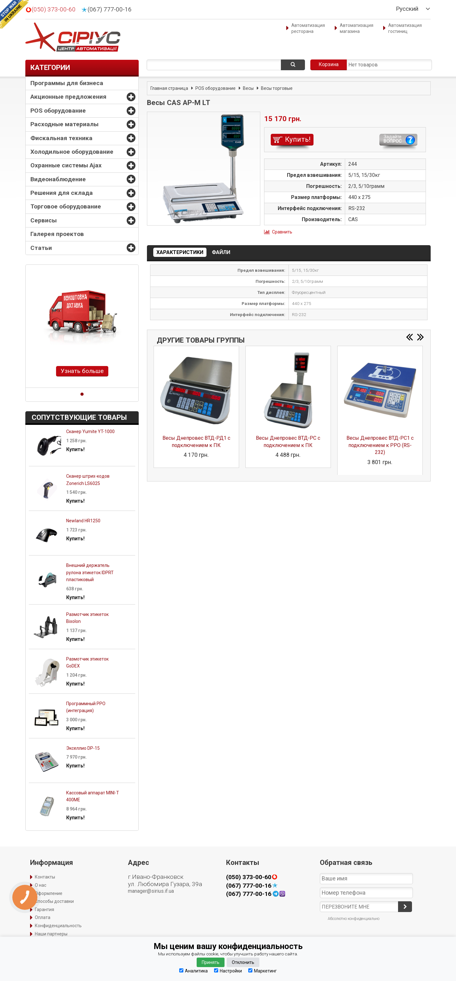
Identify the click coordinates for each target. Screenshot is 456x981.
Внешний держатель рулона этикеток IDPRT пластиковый (90, 572)
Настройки (228, 970)
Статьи (41, 247)
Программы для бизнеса (66, 83)
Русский (407, 8)
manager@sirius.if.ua (151, 891)
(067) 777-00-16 (110, 9)
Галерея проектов (57, 234)
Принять (210, 962)
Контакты (45, 876)
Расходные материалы (64, 124)
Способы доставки (54, 901)
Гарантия (44, 909)
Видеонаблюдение (58, 179)
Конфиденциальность (58, 925)
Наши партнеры (51, 933)
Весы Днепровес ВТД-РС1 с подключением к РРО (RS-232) (380, 445)
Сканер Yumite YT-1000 (90, 431)
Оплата (42, 917)
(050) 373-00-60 (54, 9)
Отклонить (243, 962)
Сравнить (282, 231)
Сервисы (43, 220)
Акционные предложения (68, 96)
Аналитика (193, 970)
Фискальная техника (61, 138)
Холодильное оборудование (71, 151)
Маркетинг (262, 970)
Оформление (48, 893)
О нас (40, 885)
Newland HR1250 (83, 520)
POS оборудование (58, 110)
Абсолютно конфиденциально (353, 918)
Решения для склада (61, 192)
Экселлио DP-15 (83, 748)
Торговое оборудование (65, 206)
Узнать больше (82, 371)
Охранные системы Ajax (66, 165)
